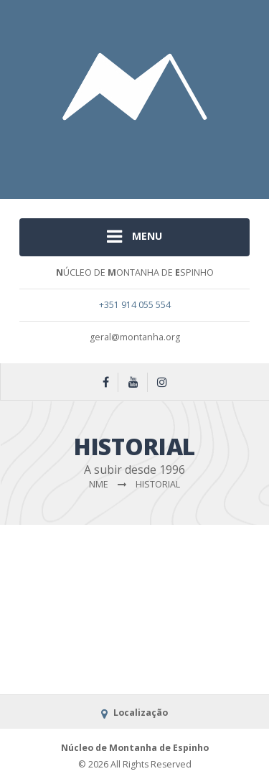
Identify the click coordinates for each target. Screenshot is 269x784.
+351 (110, 305)
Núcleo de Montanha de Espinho (135, 748)
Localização (134, 712)
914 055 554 (146, 305)
